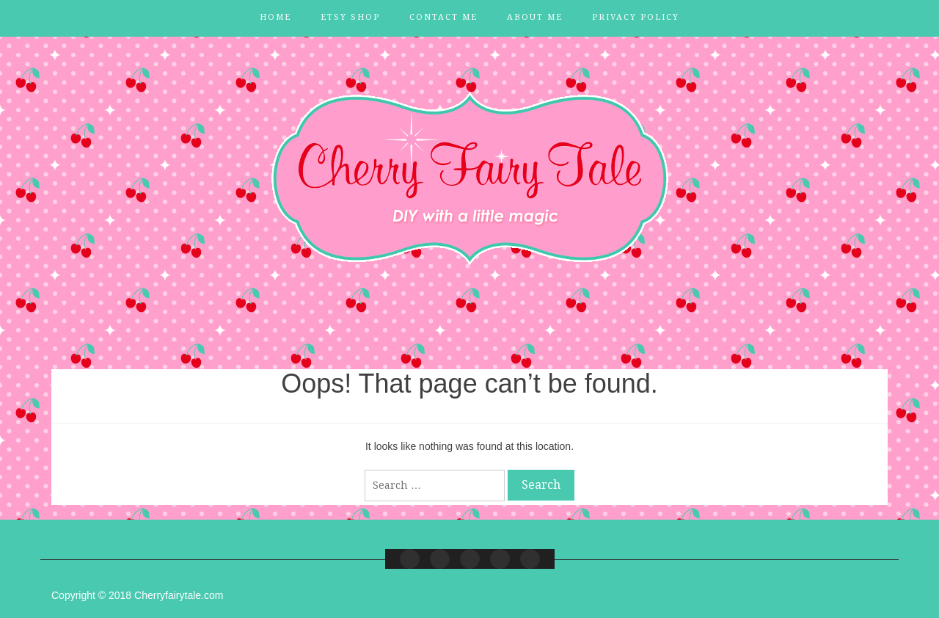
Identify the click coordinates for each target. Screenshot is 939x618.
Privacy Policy (635, 17)
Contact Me (443, 17)
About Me (535, 17)
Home (275, 17)
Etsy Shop (350, 17)
